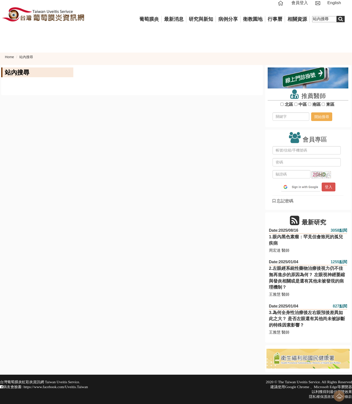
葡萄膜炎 (149, 19)
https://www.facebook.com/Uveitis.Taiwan (55, 387)
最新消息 (174, 19)
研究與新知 (201, 19)
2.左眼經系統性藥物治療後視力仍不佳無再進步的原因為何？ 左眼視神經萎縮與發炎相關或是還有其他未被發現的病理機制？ (307, 278)
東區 (330, 104)
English (334, 2)
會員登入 (299, 2)
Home (9, 57)
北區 (289, 104)
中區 (302, 104)
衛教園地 (253, 19)
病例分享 (228, 19)
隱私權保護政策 (322, 396)
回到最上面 (339, 396)
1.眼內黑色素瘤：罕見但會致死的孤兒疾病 (306, 240)
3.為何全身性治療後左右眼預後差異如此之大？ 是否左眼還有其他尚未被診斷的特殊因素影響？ (307, 319)
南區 (316, 104)
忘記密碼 (283, 201)
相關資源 (297, 19)
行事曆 (275, 19)
